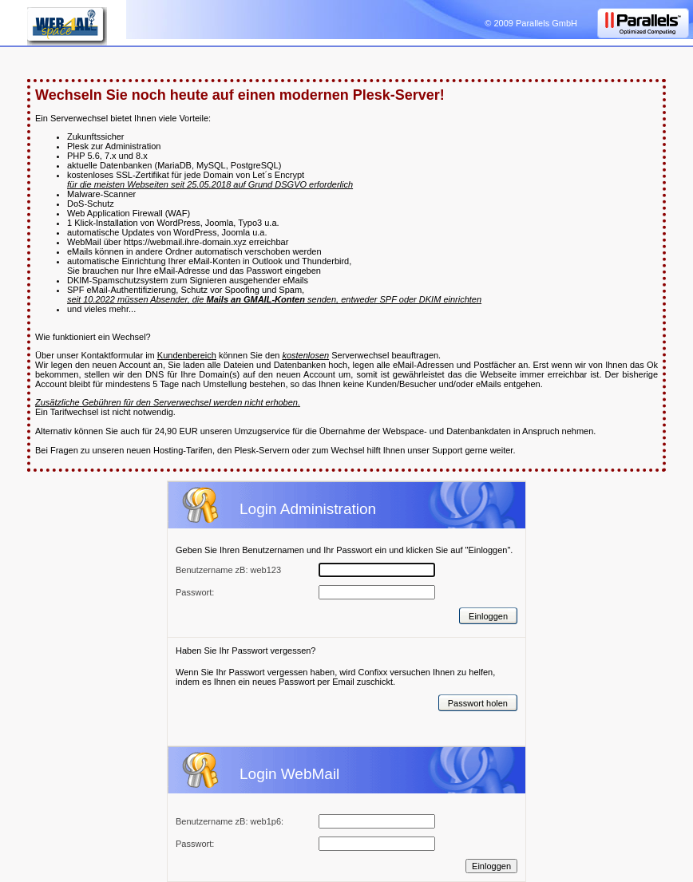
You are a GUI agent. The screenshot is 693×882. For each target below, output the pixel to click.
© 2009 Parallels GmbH (531, 23)
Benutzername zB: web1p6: (229, 821)
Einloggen (488, 616)
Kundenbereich (186, 355)
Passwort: (195, 843)
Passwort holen (478, 703)
